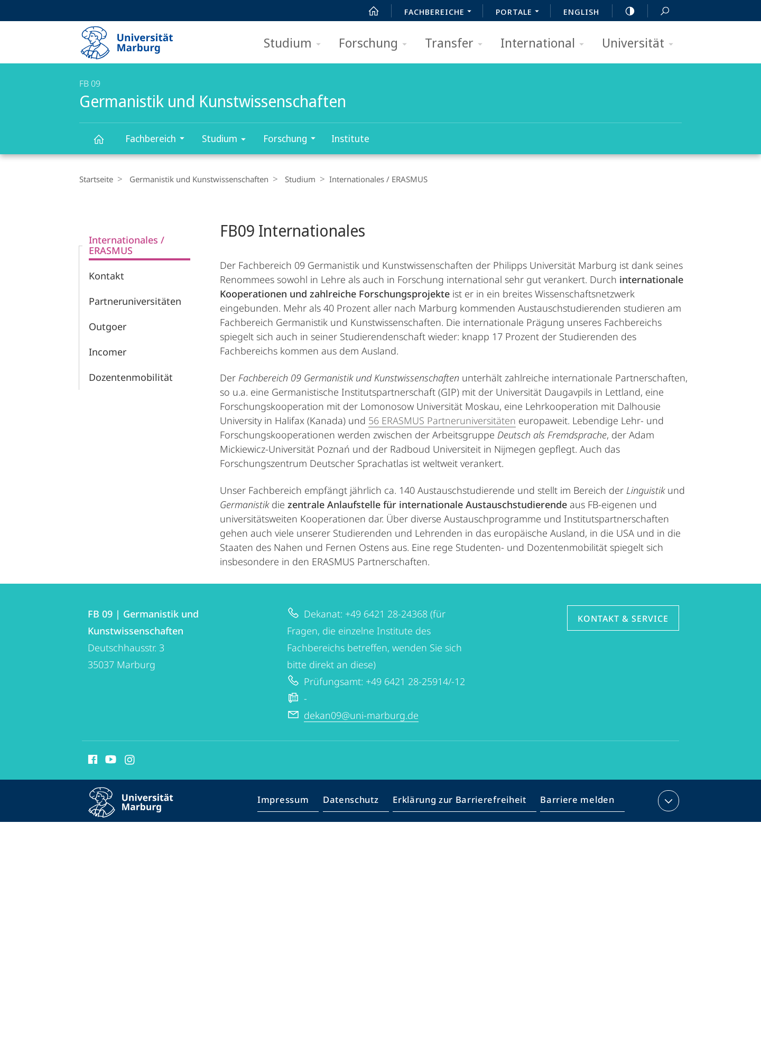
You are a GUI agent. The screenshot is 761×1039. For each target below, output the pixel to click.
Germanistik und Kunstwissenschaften (104, 144)
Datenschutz (359, 803)
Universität (641, 43)
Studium (296, 43)
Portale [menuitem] (520, 12)
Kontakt (106, 275)
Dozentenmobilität (131, 377)
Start (367, 11)
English (581, 11)
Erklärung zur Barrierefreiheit (463, 803)
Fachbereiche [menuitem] (440, 12)
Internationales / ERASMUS (126, 245)
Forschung (376, 43)
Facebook (91, 761)
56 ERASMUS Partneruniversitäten (442, 420)
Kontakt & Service (623, 618)
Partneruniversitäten (135, 301)
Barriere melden (574, 803)
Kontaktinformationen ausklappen (667, 801)
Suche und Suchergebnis (659, 11)
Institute (350, 138)
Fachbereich (158, 139)
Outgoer (107, 326)
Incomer (107, 351)
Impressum (295, 803)
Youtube (109, 761)
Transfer (457, 43)
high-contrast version (624, 11)
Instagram (130, 761)
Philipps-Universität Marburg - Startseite (136, 39)
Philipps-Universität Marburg (140, 811)
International (545, 43)
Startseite (96, 179)
